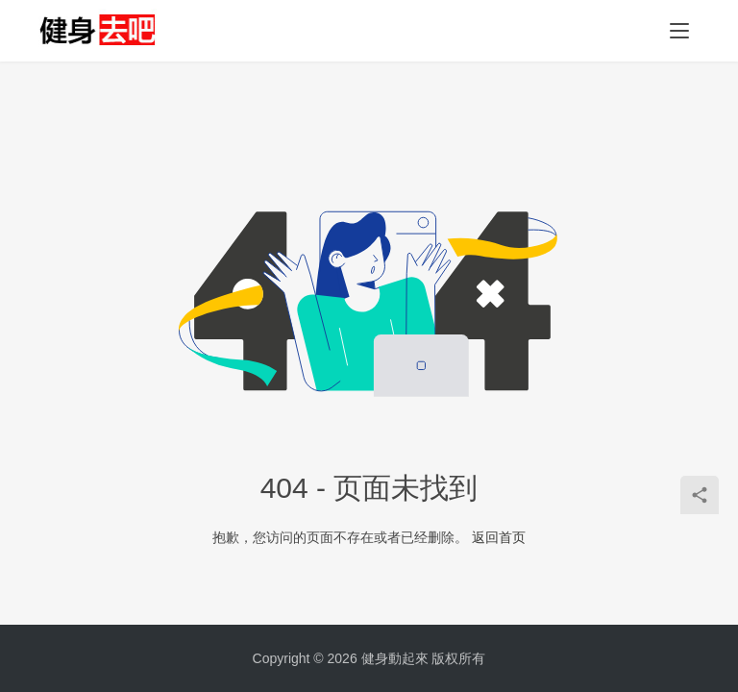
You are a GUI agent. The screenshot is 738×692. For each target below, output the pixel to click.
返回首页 (499, 537)
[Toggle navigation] (679, 30)
